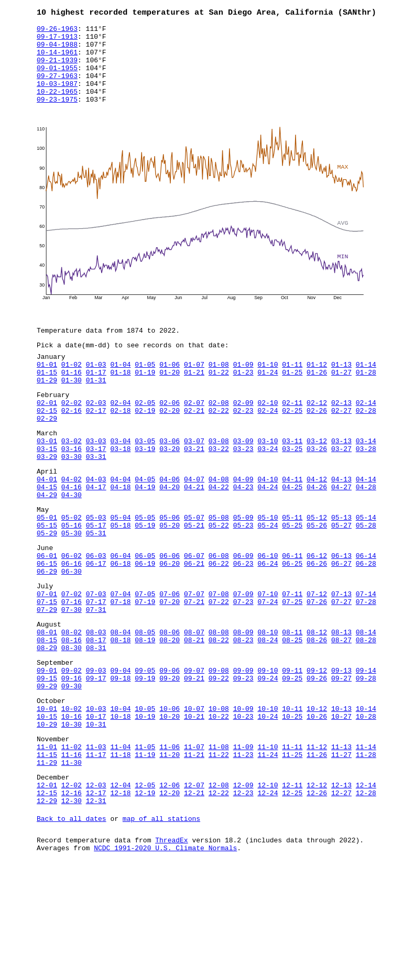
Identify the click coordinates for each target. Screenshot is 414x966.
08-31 (96, 717)
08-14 (366, 699)
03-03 (96, 476)
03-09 (243, 476)
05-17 (96, 574)
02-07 (194, 431)
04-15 (47, 530)
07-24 (267, 663)
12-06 (169, 877)
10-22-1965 (57, 106)
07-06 (169, 654)
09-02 (71, 743)
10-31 (96, 806)
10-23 (243, 797)
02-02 (71, 431)
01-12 (317, 387)
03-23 (243, 485)
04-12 (317, 520)
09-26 (317, 753)
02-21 (194, 441)
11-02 (71, 832)
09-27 (341, 753)
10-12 (317, 788)
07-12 (317, 654)
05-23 (243, 574)
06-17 (96, 619)
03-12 (317, 476)
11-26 (317, 842)
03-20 (169, 485)
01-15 (47, 396)
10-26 (317, 797)
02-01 (47, 431)
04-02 (71, 520)
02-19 (145, 441)
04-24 (267, 530)
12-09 (243, 877)
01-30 (71, 406)
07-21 (194, 663)
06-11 (292, 609)
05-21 (194, 574)
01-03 (96, 387)
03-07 (194, 476)
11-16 (71, 842)
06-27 (341, 619)
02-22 (219, 441)
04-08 (219, 520)
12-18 (120, 886)
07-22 (219, 663)
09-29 (47, 762)
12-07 (194, 877)
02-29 (47, 450)
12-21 (194, 886)
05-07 (194, 565)
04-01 (47, 520)
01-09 (243, 387)
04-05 (145, 520)
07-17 (96, 663)
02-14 (366, 431)
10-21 (194, 797)
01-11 (292, 387)
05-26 (317, 574)
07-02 (71, 654)
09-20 (169, 753)
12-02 (71, 877)
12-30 (71, 896)
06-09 (243, 609)
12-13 (341, 877)
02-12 (317, 431)
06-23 (243, 619)
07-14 (366, 654)
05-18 (120, 574)
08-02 (71, 699)
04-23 (243, 530)
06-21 (194, 619)
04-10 (267, 520)
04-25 (292, 530)
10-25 (292, 797)
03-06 (169, 476)
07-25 (292, 663)
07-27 (341, 663)
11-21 (194, 842)
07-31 (96, 673)
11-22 (219, 842)
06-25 (292, 619)
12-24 (267, 886)
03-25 (292, 485)
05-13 (341, 565)
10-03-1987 (57, 97)
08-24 (267, 708)
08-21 (194, 708)
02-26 (317, 441)
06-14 (366, 609)
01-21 (194, 396)
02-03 (96, 431)
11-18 (120, 842)
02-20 (169, 441)
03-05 (145, 476)
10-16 (71, 797)
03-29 (47, 495)
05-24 (267, 574)
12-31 (96, 896)
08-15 (47, 708)
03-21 (194, 485)
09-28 (366, 753)
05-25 (292, 574)
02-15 (47, 441)
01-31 (96, 406)
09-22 (219, 753)
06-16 (71, 619)
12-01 (47, 877)
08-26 (317, 708)
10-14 (366, 788)
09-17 (96, 753)
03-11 (292, 476)
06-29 (47, 628)
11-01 (47, 832)
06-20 (169, 619)
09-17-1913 (57, 40)
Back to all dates (71, 915)
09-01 (47, 743)
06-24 (267, 619)
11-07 (194, 832)
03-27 (341, 485)
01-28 (366, 396)
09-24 (267, 753)
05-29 (47, 584)
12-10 (267, 877)
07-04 (120, 654)
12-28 (366, 886)
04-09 (243, 520)
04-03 (96, 520)
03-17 (96, 485)
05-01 (47, 565)
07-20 (169, 663)
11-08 (219, 832)
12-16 (71, 886)
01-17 (96, 396)
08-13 (341, 699)
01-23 (243, 396)
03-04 (120, 476)
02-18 (120, 441)
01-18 (120, 396)
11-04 (120, 832)
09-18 (120, 753)
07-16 (71, 663)
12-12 (317, 877)
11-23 (243, 842)
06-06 (169, 609)
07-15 (47, 663)
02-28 (366, 441)
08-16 (71, 708)
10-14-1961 (57, 59)
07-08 (219, 654)
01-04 (120, 387)
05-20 (169, 574)
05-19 (145, 574)
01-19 (145, 396)
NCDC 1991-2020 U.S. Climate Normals (165, 947)
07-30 (71, 673)
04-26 (317, 530)
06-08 (219, 609)
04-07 (194, 520)
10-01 (47, 788)
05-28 (366, 574)
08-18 (120, 708)
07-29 (47, 673)
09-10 (267, 743)
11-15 (47, 842)
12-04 (120, 877)
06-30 (71, 628)
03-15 (47, 485)
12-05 (145, 877)
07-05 (145, 654)
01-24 (267, 396)
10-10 (267, 788)
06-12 (317, 609)
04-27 (341, 530)
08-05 (145, 699)
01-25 (292, 396)
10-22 (219, 797)
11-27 (341, 842)
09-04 (120, 743)
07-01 (47, 654)
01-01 (47, 387)
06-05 (145, 609)
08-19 (145, 708)
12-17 (96, 886)
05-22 (219, 574)
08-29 (47, 717)
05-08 (219, 565)
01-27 (341, 396)
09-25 (292, 753)
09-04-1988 (57, 49)
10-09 (243, 788)
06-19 (145, 619)
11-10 (267, 832)
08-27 (341, 708)
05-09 (243, 565)
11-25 (292, 842)
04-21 (194, 530)
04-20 (169, 530)
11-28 (366, 842)
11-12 (317, 832)
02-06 (169, 431)
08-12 (317, 699)
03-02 (71, 476)
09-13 (341, 743)
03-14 (366, 476)
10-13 (341, 788)
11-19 (145, 842)
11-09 (243, 832)
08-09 (243, 699)
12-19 (145, 886)
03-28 (366, 485)
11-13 (341, 832)
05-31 (96, 584)
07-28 (366, 663)
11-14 (366, 832)
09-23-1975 (57, 115)
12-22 (219, 886)
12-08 (219, 877)
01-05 (145, 387)
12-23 (243, 886)
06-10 (267, 609)
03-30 (71, 495)
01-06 (169, 387)
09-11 (292, 743)
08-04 (120, 699)
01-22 (219, 396)
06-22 (219, 619)
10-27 (341, 797)
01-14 (366, 387)
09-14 (366, 743)
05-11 (292, 565)
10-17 (96, 797)
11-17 (96, 842)
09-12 (317, 743)
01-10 (267, 387)
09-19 (145, 753)
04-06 (169, 520)
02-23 (243, 441)
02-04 (120, 431)
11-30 (71, 851)
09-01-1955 (57, 78)
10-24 (267, 797)
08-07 (194, 699)
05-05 (145, 565)
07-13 (341, 654)
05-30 (71, 584)
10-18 (120, 797)
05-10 (267, 565)
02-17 (96, 441)
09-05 (145, 743)
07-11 (292, 654)
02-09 (243, 431)
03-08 (219, 476)
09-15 (47, 753)
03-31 (96, 495)
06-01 (47, 609)
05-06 (169, 565)
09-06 (169, 743)
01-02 (71, 387)
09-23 (243, 753)
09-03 (96, 743)
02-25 (292, 441)
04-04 (120, 520)
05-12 (317, 565)
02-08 (219, 431)
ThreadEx (171, 938)
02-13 (341, 431)
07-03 (96, 654)
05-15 (47, 574)
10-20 (169, 797)
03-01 (47, 476)
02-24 (267, 441)
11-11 (292, 832)
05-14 (366, 565)
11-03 (96, 832)
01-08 (219, 387)
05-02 (71, 565)
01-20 (169, 396)
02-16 (71, 441)
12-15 (47, 886)
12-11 (292, 877)
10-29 (47, 806)
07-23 (243, 663)
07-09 (243, 654)
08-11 (292, 699)
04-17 (96, 530)
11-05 (145, 832)
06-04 (120, 609)
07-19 (145, 663)
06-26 (317, 619)
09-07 (194, 743)
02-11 (292, 431)
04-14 (366, 520)
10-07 (194, 788)
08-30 (71, 717)
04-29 (47, 539)
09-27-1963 (57, 87)
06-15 (47, 619)
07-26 (317, 663)
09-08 (219, 743)
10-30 (71, 806)
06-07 (194, 609)
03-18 (120, 485)
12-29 (47, 896)
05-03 (96, 565)
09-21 (194, 753)
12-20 (169, 886)
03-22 (219, 485)
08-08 (219, 699)
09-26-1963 (57, 31)
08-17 (96, 708)
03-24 (267, 485)
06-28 (366, 619)
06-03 (96, 609)
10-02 (71, 788)
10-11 (292, 788)
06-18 (120, 619)
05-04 (120, 565)
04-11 (292, 520)
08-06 (169, 699)
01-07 (194, 387)
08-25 (292, 708)
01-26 (317, 396)
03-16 (71, 485)
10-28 (366, 797)
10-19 (145, 797)
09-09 (243, 743)
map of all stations (161, 915)
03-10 (267, 476)
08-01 (47, 699)
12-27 (341, 886)
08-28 (366, 708)
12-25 (292, 886)
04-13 (341, 520)
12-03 (96, 877)
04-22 (219, 530)
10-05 (145, 788)
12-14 (366, 877)
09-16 (71, 753)
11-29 (47, 851)
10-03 (96, 788)
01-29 (47, 406)
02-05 (145, 431)
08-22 (219, 708)
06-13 (341, 609)
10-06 (169, 788)
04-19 (145, 530)
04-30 (71, 539)
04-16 (71, 530)
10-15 (47, 797)
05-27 (341, 574)
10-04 (120, 788)
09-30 (71, 762)
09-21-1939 (57, 68)
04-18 (120, 530)
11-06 (169, 832)
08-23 (243, 708)
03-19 (145, 485)
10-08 (219, 788)
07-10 (267, 654)
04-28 (366, 530)
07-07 (194, 654)
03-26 (317, 485)
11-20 (169, 842)
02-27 (341, 441)
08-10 (267, 699)
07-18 (120, 663)
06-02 (71, 609)
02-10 (267, 431)
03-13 (341, 476)
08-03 (96, 699)
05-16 (71, 574)
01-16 (71, 396)
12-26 (317, 886)
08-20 (169, 708)
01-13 (341, 387)
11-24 (267, 842)
